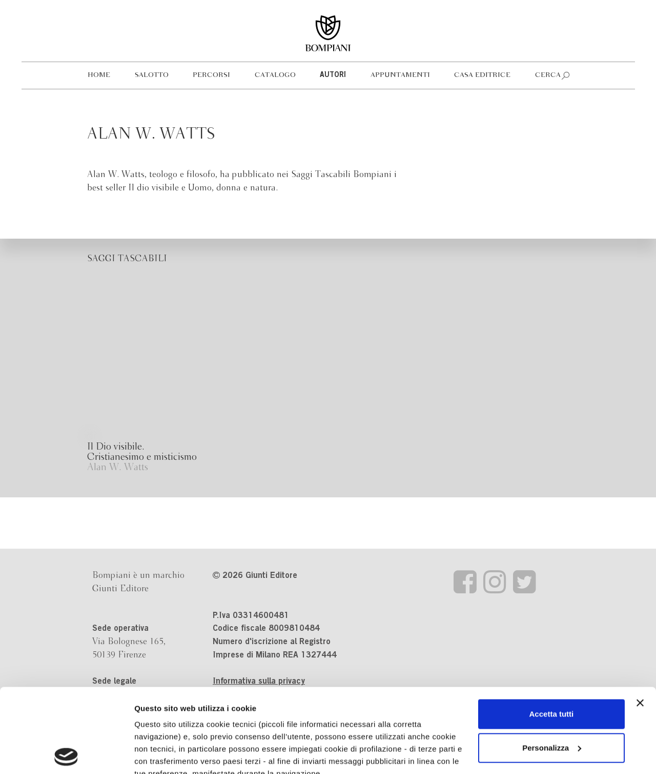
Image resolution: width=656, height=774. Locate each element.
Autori (333, 75)
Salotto (152, 75)
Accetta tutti (551, 630)
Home (99, 75)
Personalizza (551, 664)
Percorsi (211, 75)
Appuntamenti (400, 75)
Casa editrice (482, 75)
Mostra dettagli (162, 753)
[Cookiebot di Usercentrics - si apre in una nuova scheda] (66, 754)
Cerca (548, 75)
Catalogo (275, 75)
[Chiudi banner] (640, 619)
